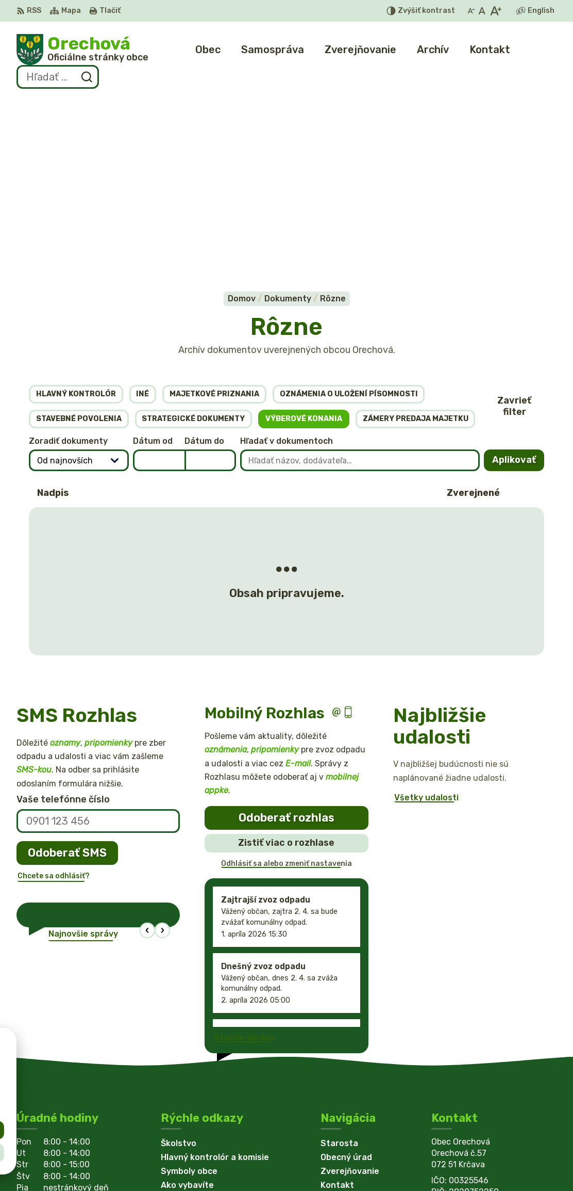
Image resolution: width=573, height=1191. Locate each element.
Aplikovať (518, 293)
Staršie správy (244, 868)
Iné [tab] (142, 224)
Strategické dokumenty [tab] (193, 249)
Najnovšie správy (83, 764)
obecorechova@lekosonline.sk (493, 1077)
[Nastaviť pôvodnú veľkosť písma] (482, 11)
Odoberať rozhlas (286, 648)
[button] (148, 761)
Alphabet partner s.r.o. (169, 1163)
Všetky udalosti (426, 628)
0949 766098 (461, 1065)
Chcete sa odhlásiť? (54, 706)
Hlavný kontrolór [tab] (76, 224)
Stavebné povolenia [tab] (79, 249)
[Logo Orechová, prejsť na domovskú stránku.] (82, 49)
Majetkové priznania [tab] (214, 224)
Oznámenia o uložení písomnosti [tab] (349, 224)
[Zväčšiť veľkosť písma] (495, 11)
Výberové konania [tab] (303, 249)
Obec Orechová (322, 1163)
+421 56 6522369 (468, 1053)
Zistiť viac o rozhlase (286, 673)
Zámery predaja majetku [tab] (415, 249)
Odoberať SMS (67, 683)
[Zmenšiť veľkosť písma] (471, 11)
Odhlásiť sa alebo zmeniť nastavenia (286, 693)
